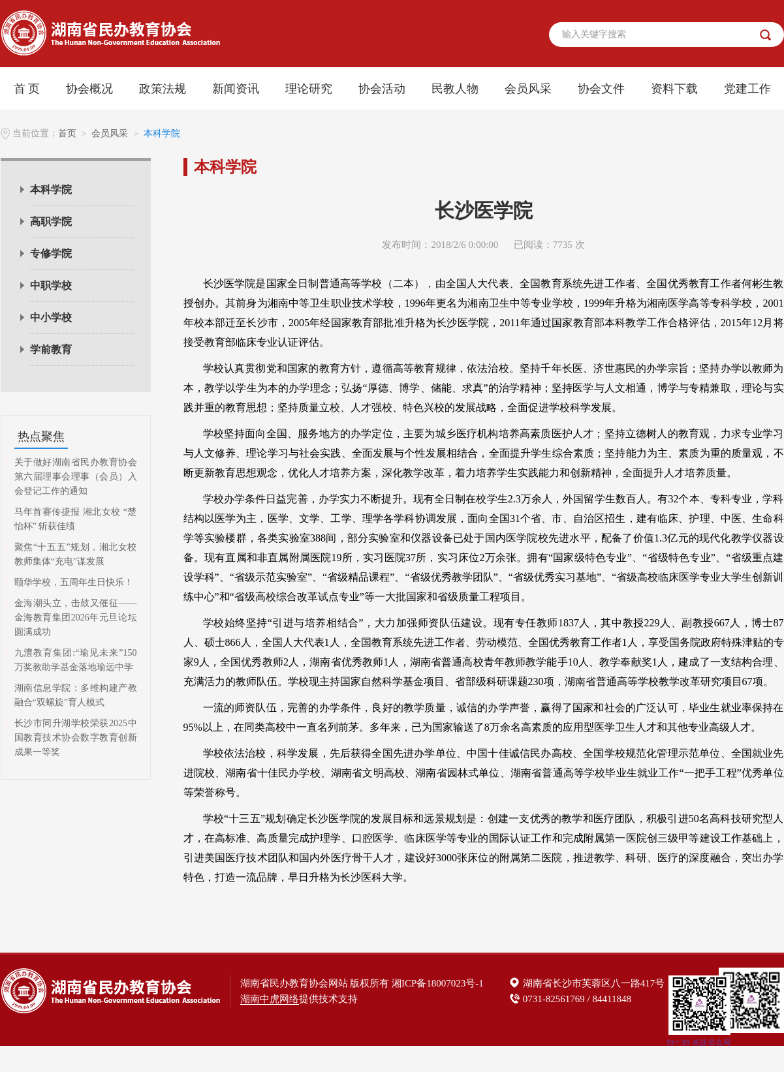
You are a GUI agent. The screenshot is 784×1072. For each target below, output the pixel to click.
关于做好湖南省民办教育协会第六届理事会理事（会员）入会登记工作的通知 (75, 476)
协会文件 (601, 88)
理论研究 (308, 88)
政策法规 (162, 88)
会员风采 (528, 88)
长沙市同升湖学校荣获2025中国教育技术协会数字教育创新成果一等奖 (75, 737)
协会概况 (89, 88)
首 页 (27, 88)
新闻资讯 (235, 88)
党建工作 (747, 88)
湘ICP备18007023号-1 (438, 983)
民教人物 (454, 88)
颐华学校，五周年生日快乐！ (73, 582)
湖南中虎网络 (269, 999)
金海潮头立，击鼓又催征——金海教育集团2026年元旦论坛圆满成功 (75, 617)
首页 (67, 133)
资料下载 (674, 88)
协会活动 (381, 88)
